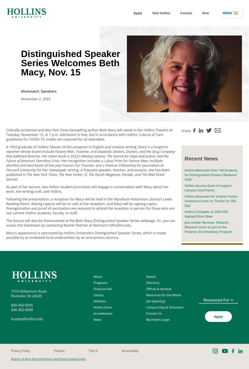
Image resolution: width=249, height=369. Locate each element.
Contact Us (154, 313)
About (98, 277)
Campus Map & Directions (165, 307)
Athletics (100, 301)
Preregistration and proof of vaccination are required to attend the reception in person (75, 208)
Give (205, 13)
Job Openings (156, 301)
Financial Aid (103, 289)
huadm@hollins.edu (27, 319)
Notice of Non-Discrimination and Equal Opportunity (48, 359)
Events (151, 277)
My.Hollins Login (158, 320)
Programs (101, 283)
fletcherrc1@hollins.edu (112, 225)
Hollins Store (103, 307)
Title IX (93, 351)
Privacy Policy (20, 351)
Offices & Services (159, 289)
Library (99, 295)
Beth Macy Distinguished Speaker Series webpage (115, 220)
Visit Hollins (161, 13)
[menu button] (230, 13)
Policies (59, 351)
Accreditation (103, 313)
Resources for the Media (163, 295)
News (97, 320)
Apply (138, 13)
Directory (152, 283)
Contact (186, 13)
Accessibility (130, 351)
